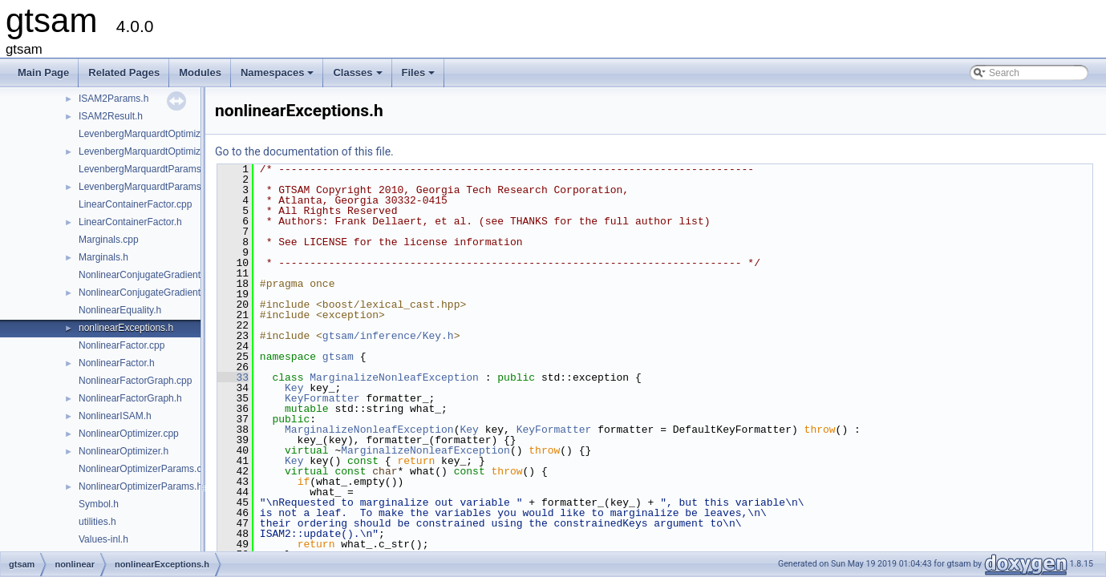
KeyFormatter (322, 398)
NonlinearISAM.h (115, 416)
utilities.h (97, 521)
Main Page (43, 73)
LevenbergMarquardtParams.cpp (149, 169)
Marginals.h (103, 257)
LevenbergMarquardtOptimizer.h (148, 151)
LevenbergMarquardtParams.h (144, 186)
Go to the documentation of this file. (304, 151)
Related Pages (124, 73)
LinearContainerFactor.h (130, 222)
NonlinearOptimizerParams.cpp (146, 468)
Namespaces (279, 77)
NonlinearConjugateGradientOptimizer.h (164, 292)
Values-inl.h (103, 539)
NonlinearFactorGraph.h (130, 398)
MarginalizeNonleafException (394, 377)
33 (233, 377)
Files (420, 77)
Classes (358, 77)
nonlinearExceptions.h (126, 327)
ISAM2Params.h (113, 98)
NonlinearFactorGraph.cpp (135, 380)
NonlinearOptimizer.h (123, 451)
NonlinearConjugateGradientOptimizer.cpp (169, 274)
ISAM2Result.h (111, 116)
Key (294, 388)
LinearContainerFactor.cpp (135, 204)
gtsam (338, 356)
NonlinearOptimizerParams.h (140, 486)
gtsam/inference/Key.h (388, 336)
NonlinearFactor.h (117, 363)
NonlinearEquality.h (120, 310)
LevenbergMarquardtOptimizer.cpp (153, 133)
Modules (200, 73)
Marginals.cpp (109, 239)
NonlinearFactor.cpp (121, 345)
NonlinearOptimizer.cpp (129, 433)
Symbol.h (99, 504)
